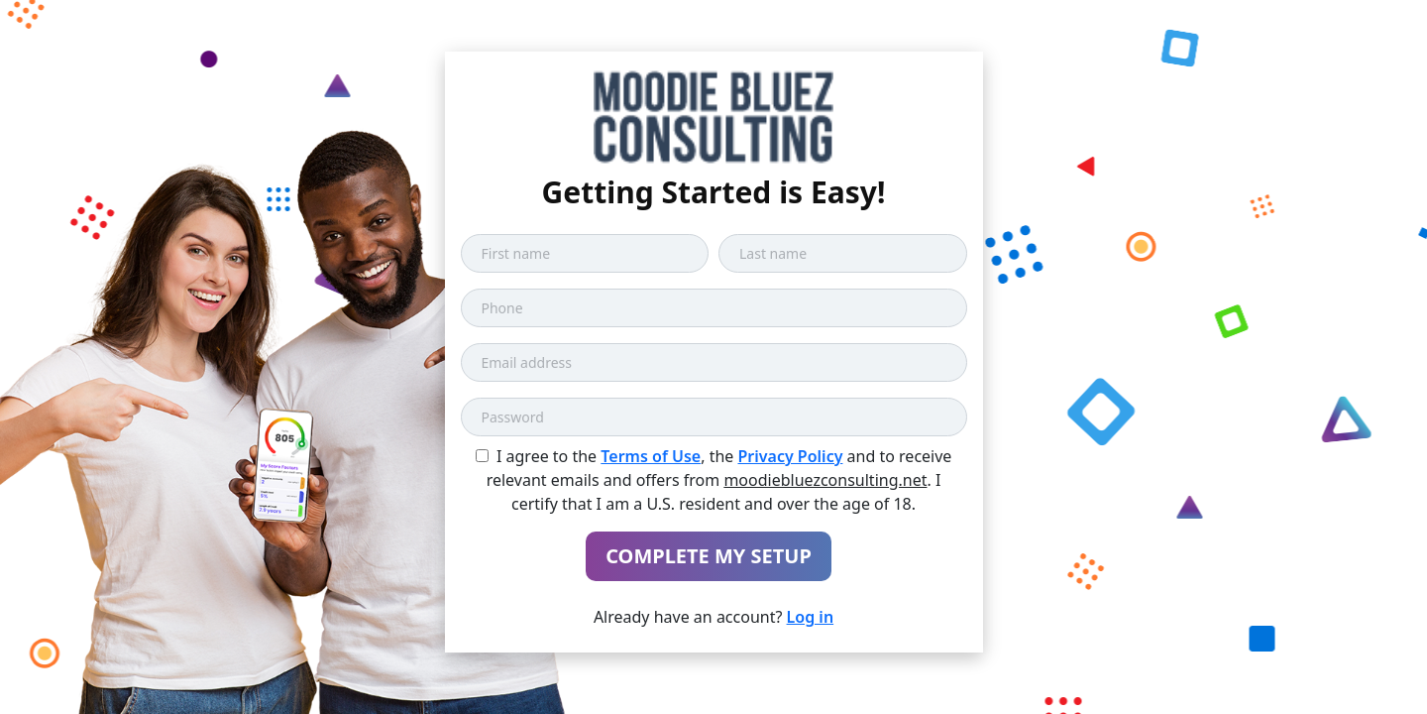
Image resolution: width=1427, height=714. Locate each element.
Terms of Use (651, 456)
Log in (810, 617)
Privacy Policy (789, 456)
